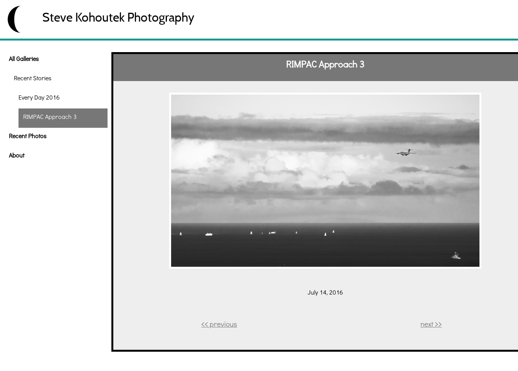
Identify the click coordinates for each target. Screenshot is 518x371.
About (16, 155)
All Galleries (24, 58)
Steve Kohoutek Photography (118, 17)
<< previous (219, 324)
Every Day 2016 (39, 97)
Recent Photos (27, 136)
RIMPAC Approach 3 (50, 116)
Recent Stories (32, 78)
